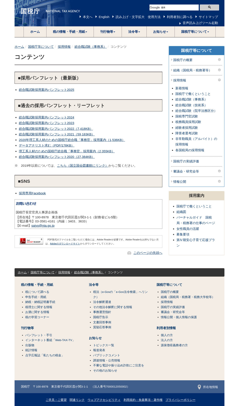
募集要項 (182, 234)
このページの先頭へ (147, 253)
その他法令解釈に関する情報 (112, 307)
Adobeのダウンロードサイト (65, 243)
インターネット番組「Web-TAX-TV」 (50, 340)
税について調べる (37, 292)
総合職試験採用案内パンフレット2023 (46, 123)
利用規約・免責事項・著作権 (143, 400)
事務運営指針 (102, 312)
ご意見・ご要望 (56, 400)
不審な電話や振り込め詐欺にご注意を (118, 365)
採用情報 (64, 46)
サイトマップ (208, 17)
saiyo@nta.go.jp (43, 225)
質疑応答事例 (102, 327)
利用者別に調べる (180, 17)
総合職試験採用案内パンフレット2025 (46, 89)
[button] (70, 31)
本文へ (88, 17)
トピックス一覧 (103, 345)
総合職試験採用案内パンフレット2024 (46, 117)
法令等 (94, 284)
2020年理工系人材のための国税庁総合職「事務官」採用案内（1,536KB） (72, 140)
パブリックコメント (106, 355)
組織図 (181, 212)
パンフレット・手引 (38, 335)
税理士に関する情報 (38, 307)
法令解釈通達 (102, 302)
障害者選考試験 (186, 133)
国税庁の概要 (183, 60)
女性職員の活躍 (187, 229)
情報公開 (179, 181)
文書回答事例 (102, 322)
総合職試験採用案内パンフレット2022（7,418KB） (56, 128)
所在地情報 (208, 387)
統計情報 (31, 350)
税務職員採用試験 (188, 122)
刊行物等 (27, 328)
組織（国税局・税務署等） (192, 70)
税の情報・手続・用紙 (37, 284)
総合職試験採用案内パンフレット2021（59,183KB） (57, 134)
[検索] (174, 7)
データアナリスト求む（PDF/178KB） (46, 145)
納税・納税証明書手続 (40, 302)
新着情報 (181, 88)
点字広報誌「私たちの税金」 (44, 355)
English (104, 17)
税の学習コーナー (37, 317)
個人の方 (167, 335)
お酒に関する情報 (37, 312)
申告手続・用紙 (35, 297)
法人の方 (167, 340)
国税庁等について (41, 46)
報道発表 (99, 350)
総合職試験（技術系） (191, 105)
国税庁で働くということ (193, 94)
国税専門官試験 (186, 116)
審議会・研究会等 (186, 171)
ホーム (35, 31)
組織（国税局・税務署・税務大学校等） (188, 297)
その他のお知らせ (105, 370)
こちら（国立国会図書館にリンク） (82, 165)
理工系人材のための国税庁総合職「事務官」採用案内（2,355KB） (67, 151)
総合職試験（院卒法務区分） (196, 110)
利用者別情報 (166, 328)
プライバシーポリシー (181, 400)
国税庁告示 (100, 317)
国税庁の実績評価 (186, 161)
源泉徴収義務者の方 (174, 345)
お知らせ (95, 338)
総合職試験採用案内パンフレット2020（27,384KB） (57, 157)
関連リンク (77, 400)
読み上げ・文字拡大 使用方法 (138, 17)
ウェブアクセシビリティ (104, 400)
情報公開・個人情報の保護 (179, 317)
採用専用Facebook (32, 193)
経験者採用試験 (186, 127)
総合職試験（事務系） (91, 46)
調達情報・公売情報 (106, 360)
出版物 (29, 345)
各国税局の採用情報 (189, 150)
